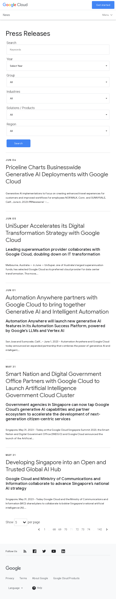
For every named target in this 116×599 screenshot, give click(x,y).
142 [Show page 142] (99, 529)
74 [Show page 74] (88, 529)
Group (11, 75)
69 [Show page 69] (59, 529)
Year (10, 59)
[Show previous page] (39, 530)
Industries (13, 91)
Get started (103, 5)
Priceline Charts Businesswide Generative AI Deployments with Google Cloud (57, 174)
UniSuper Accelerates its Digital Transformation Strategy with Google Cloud (53, 232)
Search (11, 43)
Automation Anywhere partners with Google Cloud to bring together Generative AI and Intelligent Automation (57, 304)
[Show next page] (107, 530)
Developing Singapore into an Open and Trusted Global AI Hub (56, 466)
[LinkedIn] (63, 551)
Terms (23, 578)
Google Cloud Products (66, 578)
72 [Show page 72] (77, 529)
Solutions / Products (21, 108)
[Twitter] (44, 551)
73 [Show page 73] (82, 529)
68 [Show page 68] (54, 529)
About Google (40, 578)
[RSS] (25, 551)
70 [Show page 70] (65, 529)
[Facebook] (34, 551)
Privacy (10, 578)
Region (11, 124)
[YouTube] (54, 551)
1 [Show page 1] (44, 529)
